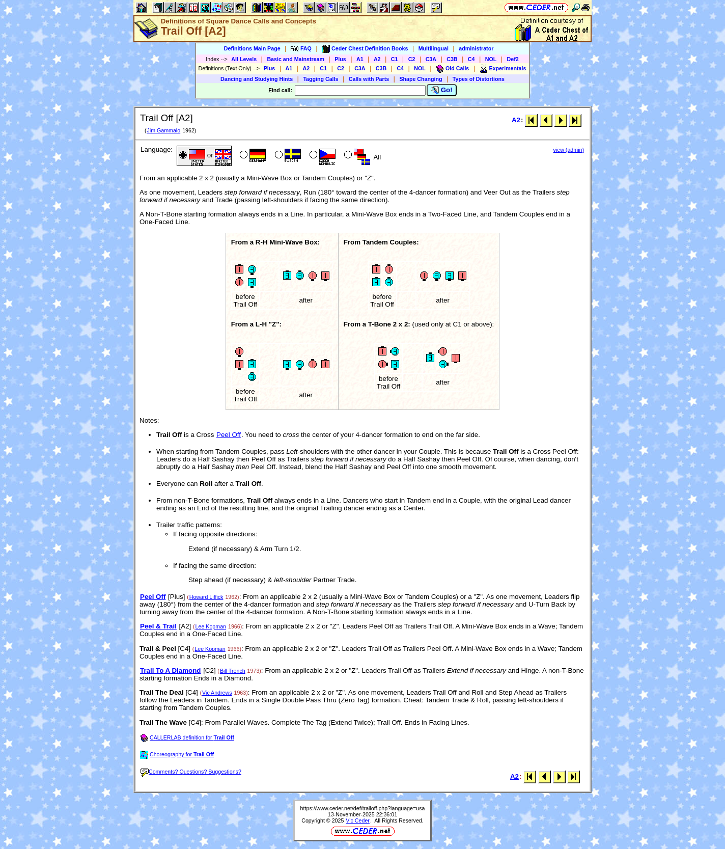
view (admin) (568, 150)
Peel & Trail (158, 626)
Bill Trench (232, 671)
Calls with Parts (369, 79)
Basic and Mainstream (295, 59)
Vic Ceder (358, 820)
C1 (394, 59)
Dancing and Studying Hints (256, 79)
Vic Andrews (217, 693)
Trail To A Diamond (170, 670)
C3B (452, 59)
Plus (340, 59)
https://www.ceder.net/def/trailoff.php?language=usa (362, 808)
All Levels (244, 59)
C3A (431, 59)
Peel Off (228, 435)
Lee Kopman (211, 626)
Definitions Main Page (252, 48)
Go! (442, 90)
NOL (491, 59)
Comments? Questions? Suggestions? (191, 772)
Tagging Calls (320, 79)
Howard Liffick (206, 597)
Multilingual (434, 48)
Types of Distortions (479, 79)
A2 (377, 59)
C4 (471, 59)
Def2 (513, 59)
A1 (360, 59)
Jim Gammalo (163, 130)
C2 (411, 59)
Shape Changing (420, 79)
